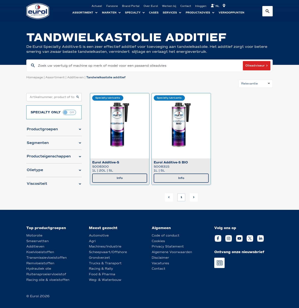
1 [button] (181, 197)
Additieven (76, 77)
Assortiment (56, 77)
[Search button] (267, 11)
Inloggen (200, 6)
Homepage (35, 77)
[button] (54, 131)
